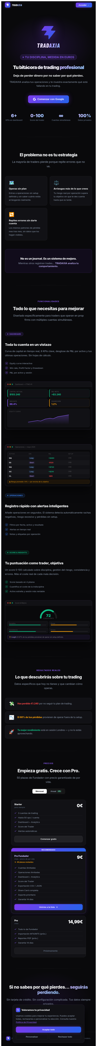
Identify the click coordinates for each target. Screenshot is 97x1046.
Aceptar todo (48, 1029)
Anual (56, 791)
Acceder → (84, 5)
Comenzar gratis (48, 839)
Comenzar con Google (48, 99)
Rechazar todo (65, 1037)
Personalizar (32, 1037)
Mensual (40, 791)
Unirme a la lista (48, 907)
